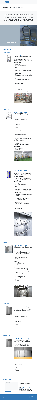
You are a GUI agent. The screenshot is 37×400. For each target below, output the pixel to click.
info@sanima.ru (22, 384)
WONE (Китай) (7, 7)
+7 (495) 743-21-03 (24, 387)
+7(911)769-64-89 (21, 388)
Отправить (8, 391)
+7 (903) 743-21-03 (28, 387)
